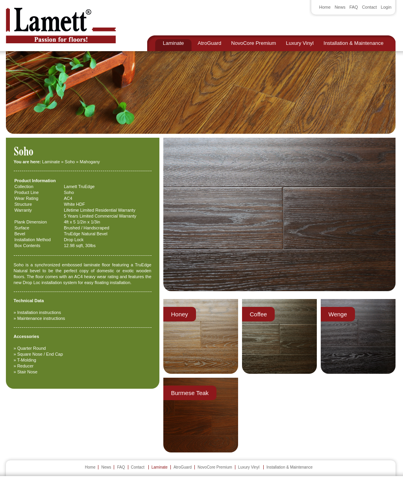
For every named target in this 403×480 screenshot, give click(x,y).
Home (325, 7)
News (340, 7)
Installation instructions (39, 312)
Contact (369, 7)
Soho (70, 161)
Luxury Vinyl (300, 43)
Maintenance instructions (41, 318)
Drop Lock (73, 239)
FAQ (353, 7)
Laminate (173, 43)
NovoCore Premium (253, 43)
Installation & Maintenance (353, 43)
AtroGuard (209, 43)
